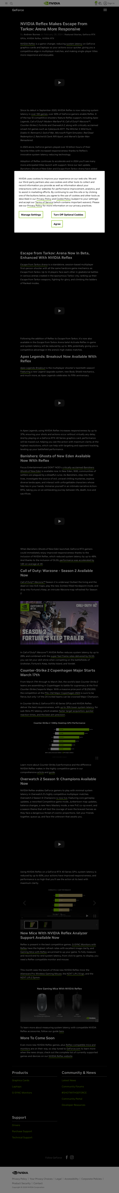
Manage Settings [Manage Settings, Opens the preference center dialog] (31, 214)
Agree (57, 223)
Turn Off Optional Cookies (68, 214)
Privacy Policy (44, 198)
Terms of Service (44, 202)
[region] (59, 202)
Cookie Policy (63, 198)
